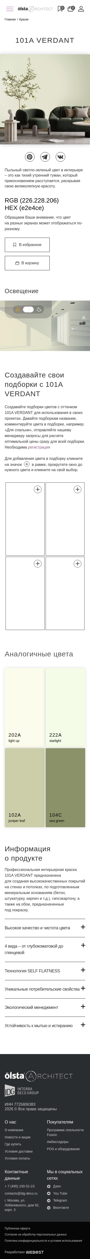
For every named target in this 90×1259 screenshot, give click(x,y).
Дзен (54, 1186)
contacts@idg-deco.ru (21, 1193)
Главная (10, 19)
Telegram (57, 1200)
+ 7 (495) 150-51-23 (20, 1186)
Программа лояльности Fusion (65, 1132)
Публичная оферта (17, 1228)
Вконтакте (58, 1208)
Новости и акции (17, 1137)
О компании (14, 1130)
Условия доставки (19, 1151)
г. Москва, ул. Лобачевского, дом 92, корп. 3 (22, 1205)
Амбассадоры (58, 1142)
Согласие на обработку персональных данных (36, 1234)
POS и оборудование (63, 1149)
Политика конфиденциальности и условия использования (43, 1240)
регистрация (39, 447)
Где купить (13, 1144)
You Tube (57, 1193)
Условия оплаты (17, 1158)
